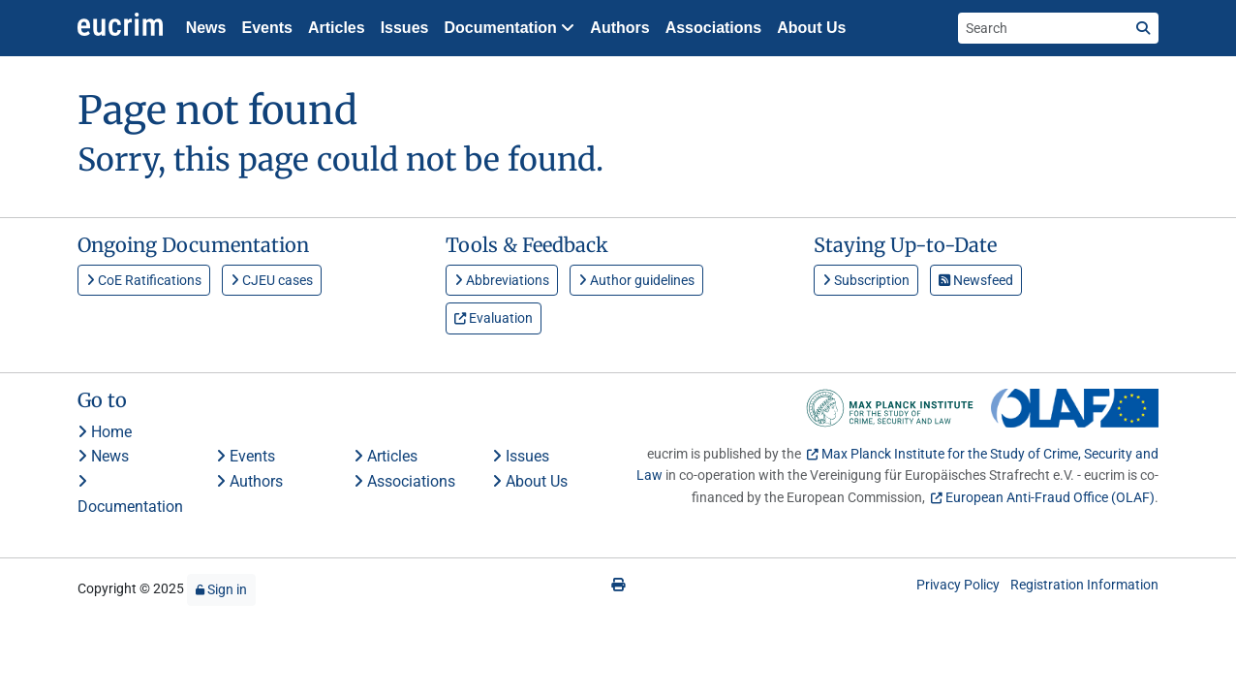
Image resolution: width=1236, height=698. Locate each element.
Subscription (866, 280)
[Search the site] (1043, 28)
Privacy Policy (958, 584)
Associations (713, 27)
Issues (405, 27)
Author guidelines (636, 280)
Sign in (221, 589)
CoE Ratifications (143, 280)
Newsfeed (976, 280)
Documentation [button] (509, 27)
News (206, 27)
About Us (811, 27)
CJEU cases (272, 280)
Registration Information (1084, 584)
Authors (619, 27)
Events (266, 27)
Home (104, 432)
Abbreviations (501, 280)
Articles (336, 27)
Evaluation (493, 318)
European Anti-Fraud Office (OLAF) (1050, 497)
